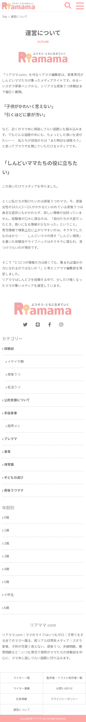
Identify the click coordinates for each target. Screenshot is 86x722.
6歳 (6, 607)
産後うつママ (13, 490)
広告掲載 (21, 699)
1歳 (6, 530)
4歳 (6, 569)
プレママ (10, 438)
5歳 (6, 581)
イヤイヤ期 (16, 361)
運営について (21, 709)
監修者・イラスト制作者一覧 (64, 678)
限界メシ (14, 425)
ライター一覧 (21, 678)
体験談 (9, 348)
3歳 (6, 556)
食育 (7, 451)
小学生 (9, 594)
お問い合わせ (64, 688)
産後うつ (14, 374)
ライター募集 (21, 688)
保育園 (9, 464)
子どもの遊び (13, 477)
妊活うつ (14, 387)
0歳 (6, 517)
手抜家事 (10, 413)
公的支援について (17, 400)
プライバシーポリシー (64, 699)
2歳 (6, 543)
